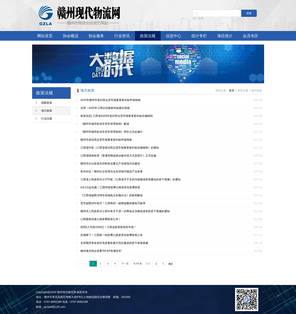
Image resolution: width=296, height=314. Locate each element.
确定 (170, 263)
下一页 (125, 263)
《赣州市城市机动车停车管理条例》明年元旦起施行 (111, 131)
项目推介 (225, 36)
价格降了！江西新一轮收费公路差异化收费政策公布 (111, 235)
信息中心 (173, 36)
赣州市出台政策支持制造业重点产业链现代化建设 (110, 163)
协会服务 (96, 36)
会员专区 (250, 36)
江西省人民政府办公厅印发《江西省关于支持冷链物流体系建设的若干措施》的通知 (130, 179)
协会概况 (70, 36)
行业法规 (46, 118)
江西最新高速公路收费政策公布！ (100, 219)
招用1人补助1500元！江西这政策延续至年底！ (108, 227)
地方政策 (46, 110)
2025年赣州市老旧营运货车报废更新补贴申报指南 (110, 100)
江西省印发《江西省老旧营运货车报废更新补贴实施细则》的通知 (119, 147)
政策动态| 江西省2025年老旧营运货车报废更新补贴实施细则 (116, 115)
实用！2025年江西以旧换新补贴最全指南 (105, 107)
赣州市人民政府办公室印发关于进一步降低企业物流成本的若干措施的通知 (125, 211)
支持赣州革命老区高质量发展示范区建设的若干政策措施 (114, 242)
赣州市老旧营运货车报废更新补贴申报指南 (106, 139)
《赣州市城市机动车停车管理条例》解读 (104, 123)
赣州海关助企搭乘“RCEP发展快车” (101, 250)
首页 (231, 90)
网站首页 (45, 36)
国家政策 (46, 102)
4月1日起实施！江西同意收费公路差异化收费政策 (110, 187)
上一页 (83, 263)
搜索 (249, 13)
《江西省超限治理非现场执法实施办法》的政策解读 (111, 195)
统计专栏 (199, 36)
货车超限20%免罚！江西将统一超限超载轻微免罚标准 (112, 203)
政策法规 (147, 36)
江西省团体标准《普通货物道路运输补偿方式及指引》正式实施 (118, 155)
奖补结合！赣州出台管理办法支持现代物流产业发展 (111, 171)
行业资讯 (122, 36)
